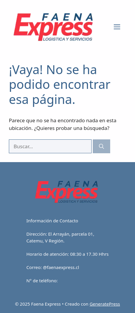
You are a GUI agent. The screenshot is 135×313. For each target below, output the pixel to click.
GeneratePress (105, 304)
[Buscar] (101, 146)
